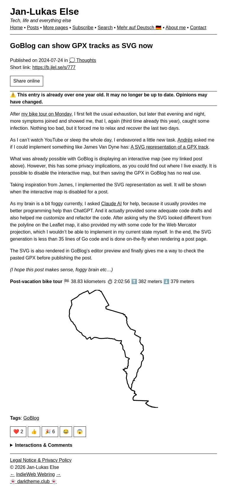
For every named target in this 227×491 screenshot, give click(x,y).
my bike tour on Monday (46, 113)
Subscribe (82, 27)
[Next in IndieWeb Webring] (58, 474)
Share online (26, 80)
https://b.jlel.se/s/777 (54, 67)
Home (16, 27)
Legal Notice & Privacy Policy (41, 460)
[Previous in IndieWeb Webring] (12, 474)
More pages (55, 27)
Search (105, 27)
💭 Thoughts (82, 60)
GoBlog (31, 418)
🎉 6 (50, 431)
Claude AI (111, 203)
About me (176, 27)
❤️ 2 (18, 431)
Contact (198, 27)
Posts (33, 27)
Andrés (185, 139)
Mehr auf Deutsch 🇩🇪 (139, 27)
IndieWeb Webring (35, 474)
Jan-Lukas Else (44, 11)
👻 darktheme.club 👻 (33, 481)
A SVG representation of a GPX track (169, 147)
